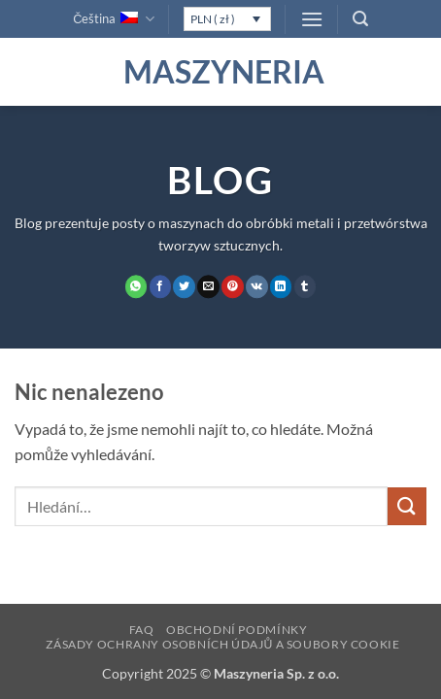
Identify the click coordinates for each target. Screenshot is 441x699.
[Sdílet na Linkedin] (281, 286)
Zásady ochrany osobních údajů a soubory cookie (222, 644)
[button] (311, 19)
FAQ (141, 629)
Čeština (113, 19)
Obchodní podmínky (236, 629)
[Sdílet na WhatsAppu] (136, 286)
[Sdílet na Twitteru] (184, 286)
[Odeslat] (407, 506)
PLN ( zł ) (212, 19)
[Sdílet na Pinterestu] (232, 286)
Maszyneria (220, 71)
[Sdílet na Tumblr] (305, 286)
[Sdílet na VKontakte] (257, 286)
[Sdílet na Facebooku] (161, 286)
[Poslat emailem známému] (208, 286)
